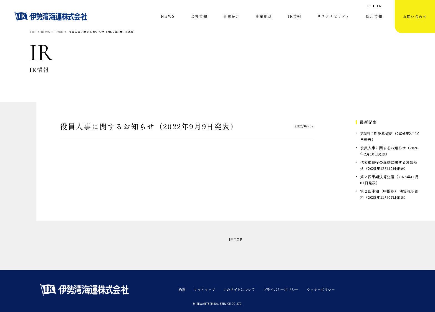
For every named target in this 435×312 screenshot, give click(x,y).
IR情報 (294, 16)
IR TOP (235, 240)
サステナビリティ (333, 16)
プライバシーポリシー (281, 289)
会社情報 (199, 16)
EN (379, 5)
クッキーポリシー (321, 289)
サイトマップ (204, 289)
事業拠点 (264, 16)
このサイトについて (239, 289)
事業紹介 (231, 16)
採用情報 (374, 16)
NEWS (168, 16)
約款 (182, 289)
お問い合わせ (415, 16)
